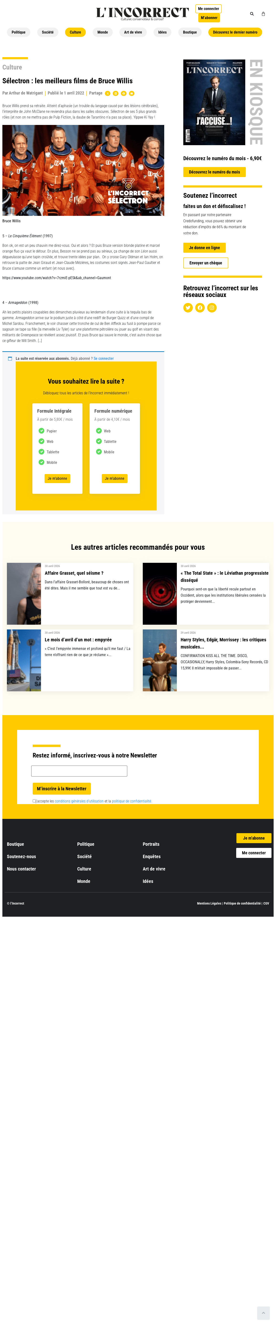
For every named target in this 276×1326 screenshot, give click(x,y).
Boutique (190, 32)
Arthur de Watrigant (26, 92)
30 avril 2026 (52, 566)
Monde (102, 32)
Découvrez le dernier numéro (235, 32)
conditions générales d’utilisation (79, 801)
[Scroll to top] (263, 1313)
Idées (162, 32)
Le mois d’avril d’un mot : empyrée (78, 640)
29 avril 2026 (188, 632)
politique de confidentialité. (132, 801)
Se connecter (104, 358)
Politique (19, 32)
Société (48, 32)
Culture (75, 32)
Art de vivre (133, 32)
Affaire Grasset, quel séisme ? (74, 573)
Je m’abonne (57, 478)
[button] (252, 13)
